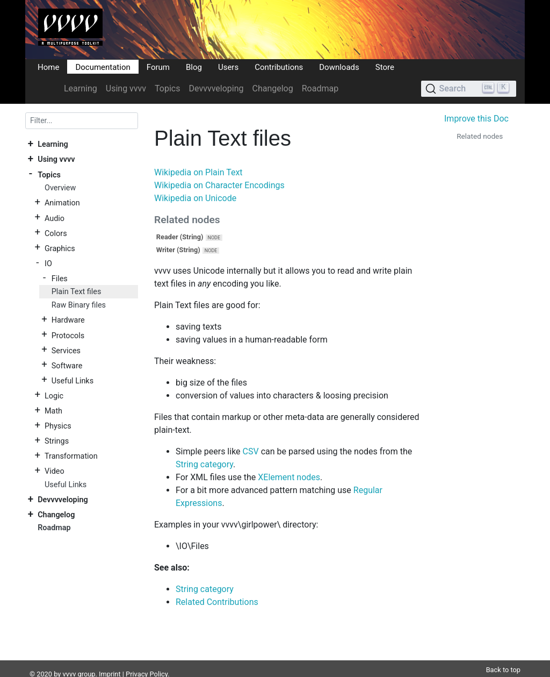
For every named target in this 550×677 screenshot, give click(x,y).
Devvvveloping (216, 88)
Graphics (60, 248)
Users (228, 67)
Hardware (68, 320)
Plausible (212, 671)
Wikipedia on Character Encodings (219, 185)
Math (53, 411)
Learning (80, 88)
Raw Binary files (79, 305)
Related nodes (480, 136)
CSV (251, 451)
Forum (158, 67)
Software (67, 365)
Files (60, 278)
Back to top (503, 657)
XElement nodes (289, 477)
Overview (60, 188)
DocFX (72, 671)
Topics (167, 88)
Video (54, 471)
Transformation (71, 456)
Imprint (110, 661)
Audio (54, 218)
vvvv (69, 661)
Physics (58, 426)
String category (204, 464)
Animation (62, 203)
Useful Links (72, 380)
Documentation (102, 67)
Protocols (68, 335)
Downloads (339, 67)
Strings (57, 441)
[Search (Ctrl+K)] (468, 89)
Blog (194, 67)
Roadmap (320, 88)
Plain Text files (77, 291)
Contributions (279, 67)
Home (48, 67)
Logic (54, 395)
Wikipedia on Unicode (195, 198)
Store (384, 67)
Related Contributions (217, 602)
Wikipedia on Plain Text (198, 172)
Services (66, 350)
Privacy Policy (147, 661)
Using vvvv (126, 88)
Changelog (272, 88)
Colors (56, 233)
